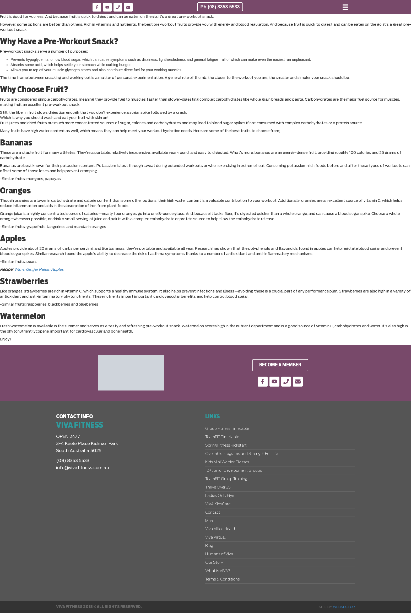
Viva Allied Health (220, 529)
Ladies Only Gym (220, 496)
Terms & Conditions (222, 579)
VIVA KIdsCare (217, 504)
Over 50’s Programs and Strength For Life (241, 454)
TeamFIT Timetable (222, 437)
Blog (209, 546)
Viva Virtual (215, 537)
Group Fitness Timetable (227, 429)
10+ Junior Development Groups (233, 471)
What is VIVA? (217, 571)
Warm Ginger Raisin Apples (39, 270)
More (209, 521)
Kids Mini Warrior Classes (227, 462)
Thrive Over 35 (218, 487)
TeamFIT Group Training (226, 479)
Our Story (214, 563)
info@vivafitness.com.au (82, 468)
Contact (212, 512)
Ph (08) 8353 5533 (220, 6)
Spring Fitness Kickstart (226, 445)
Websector (344, 607)
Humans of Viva (219, 554)
